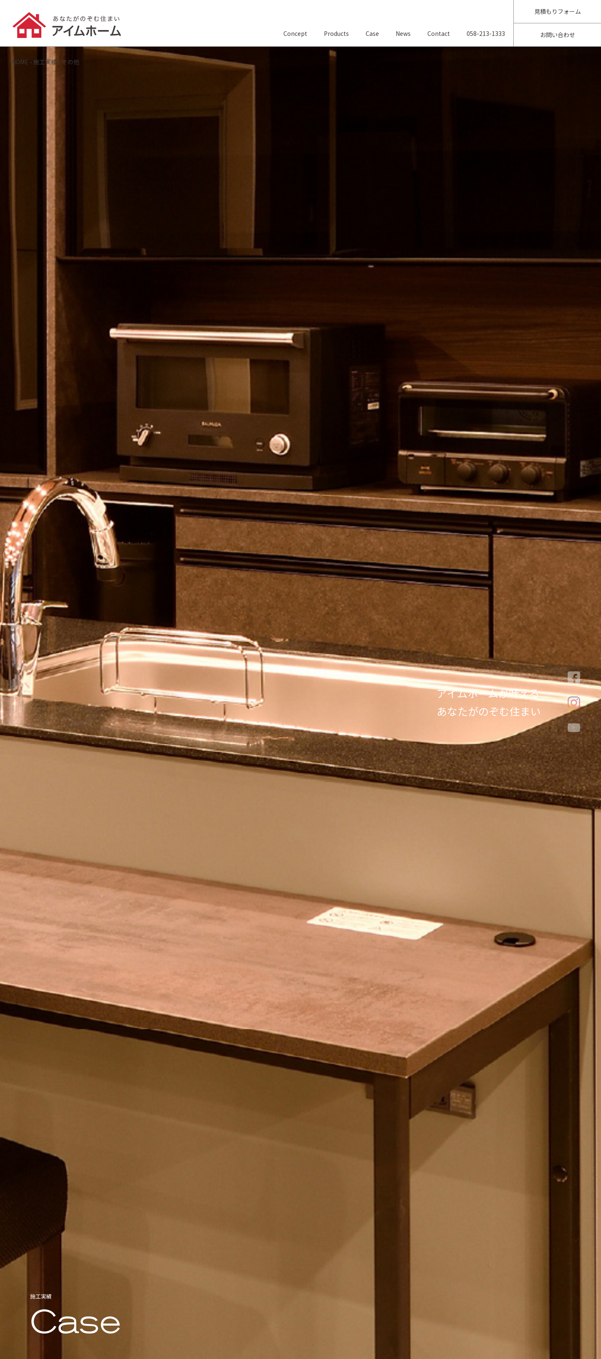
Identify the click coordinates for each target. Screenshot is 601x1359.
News (403, 33)
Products (336, 33)
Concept (295, 33)
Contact (438, 33)
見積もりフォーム (557, 11)
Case (372, 33)
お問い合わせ (557, 34)
